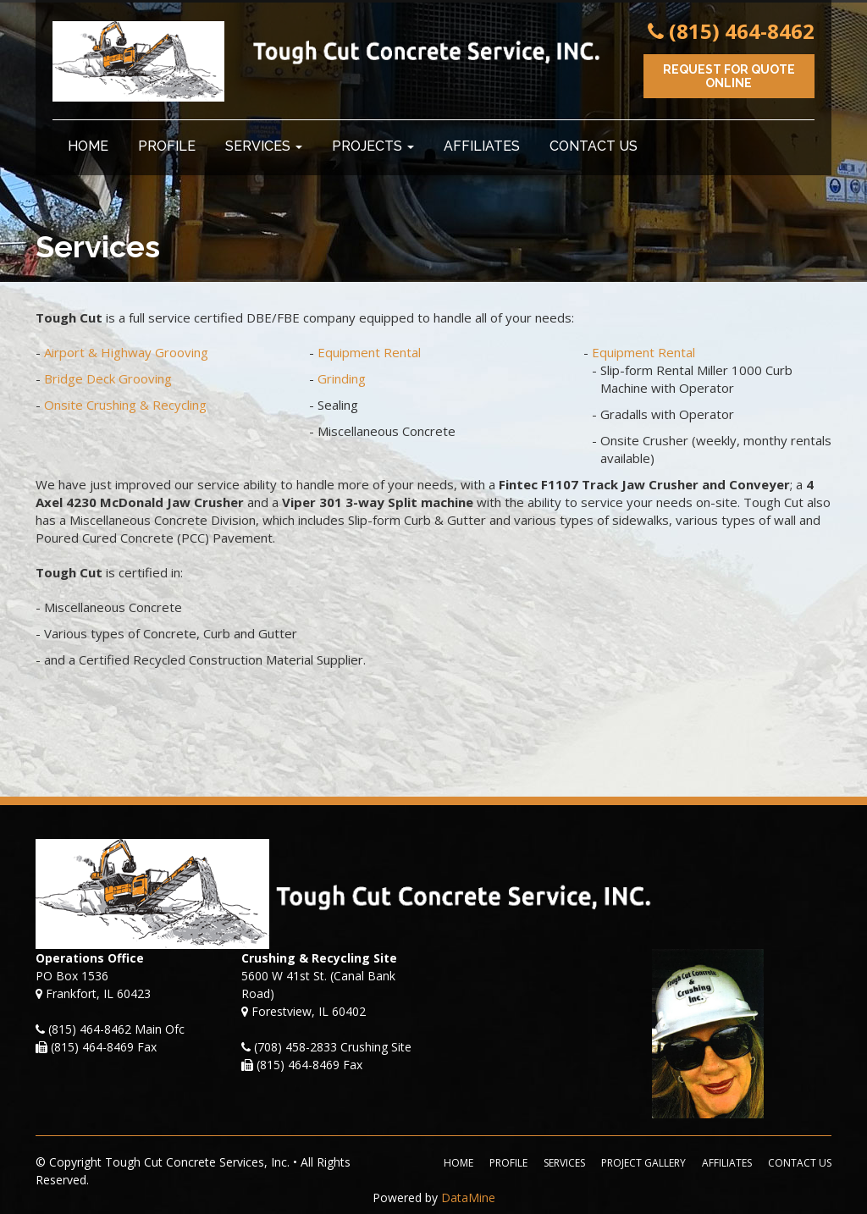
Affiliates (482, 146)
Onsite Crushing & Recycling (125, 404)
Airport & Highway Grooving (126, 352)
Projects (373, 146)
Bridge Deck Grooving (108, 378)
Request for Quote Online (729, 76)
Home (88, 146)
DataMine (468, 1197)
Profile (167, 146)
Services (263, 146)
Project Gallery (643, 1163)
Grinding (342, 378)
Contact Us (593, 146)
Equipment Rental (369, 352)
